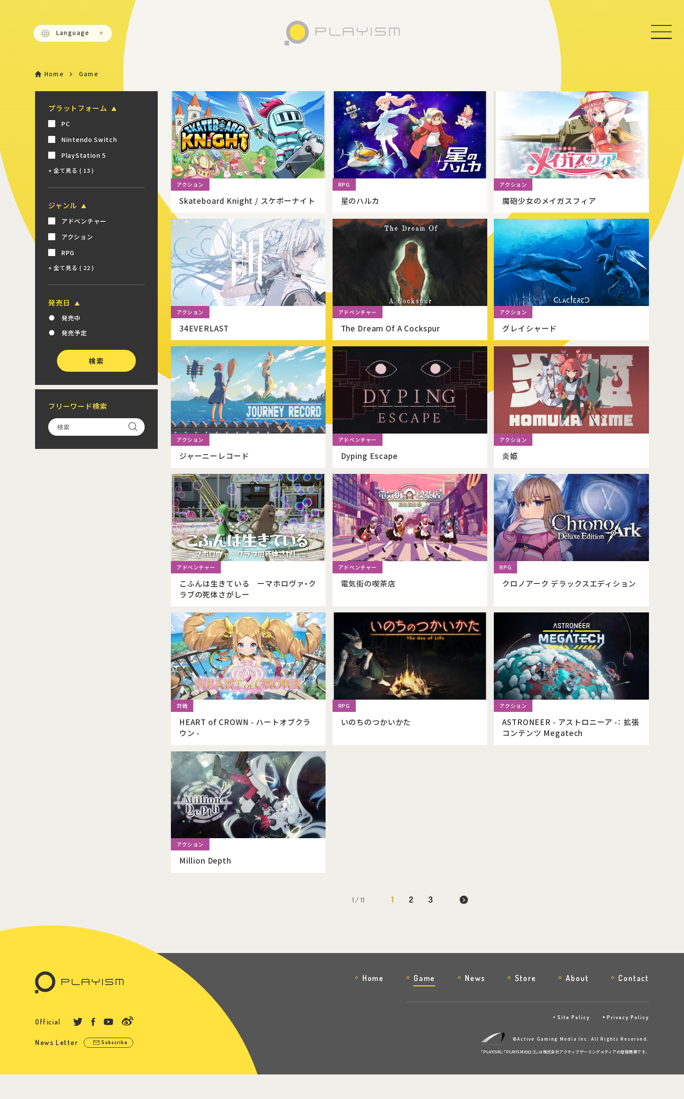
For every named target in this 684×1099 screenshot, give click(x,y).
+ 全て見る (71, 171)
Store (525, 1002)
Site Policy (567, 1041)
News (475, 1002)
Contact (633, 1002)
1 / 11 (356, 924)
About (577, 1002)
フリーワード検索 (77, 406)
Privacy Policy (626, 1041)
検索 (96, 361)
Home (54, 74)
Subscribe (117, 1067)
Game (424, 1002)
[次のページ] (465, 924)
